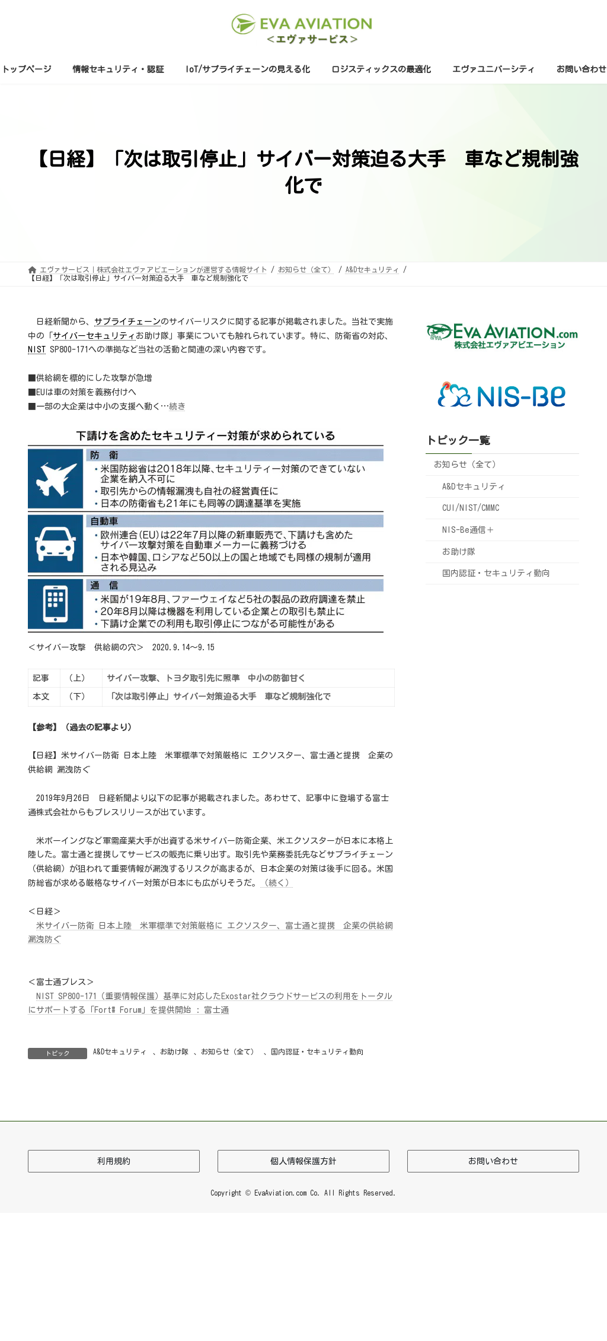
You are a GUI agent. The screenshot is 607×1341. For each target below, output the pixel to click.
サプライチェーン (127, 321)
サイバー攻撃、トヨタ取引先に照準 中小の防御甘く (206, 678)
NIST (37, 349)
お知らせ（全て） (229, 1051)
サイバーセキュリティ (94, 336)
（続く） (276, 883)
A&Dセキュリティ (120, 1051)
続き (177, 406)
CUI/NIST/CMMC (470, 508)
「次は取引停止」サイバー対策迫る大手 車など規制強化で (219, 696)
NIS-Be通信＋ (468, 530)
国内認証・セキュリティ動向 (317, 1051)
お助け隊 (174, 1051)
